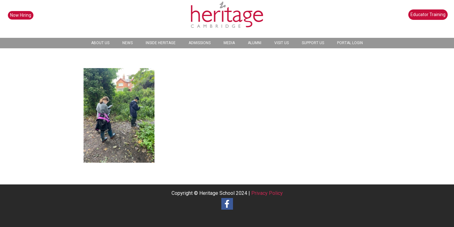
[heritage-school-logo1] (227, 19)
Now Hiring (20, 15)
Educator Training (427, 14)
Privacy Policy (267, 193)
